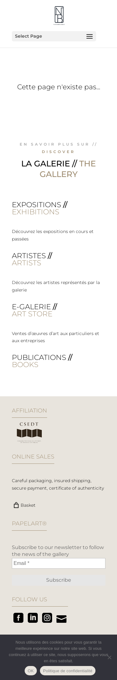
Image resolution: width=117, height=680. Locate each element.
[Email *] (58, 563)
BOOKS (25, 364)
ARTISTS (26, 262)
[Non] (109, 657)
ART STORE (32, 314)
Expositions (36, 204)
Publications (39, 357)
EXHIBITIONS (35, 211)
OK (31, 670)
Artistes (29, 255)
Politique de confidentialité (67, 670)
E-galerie (31, 306)
